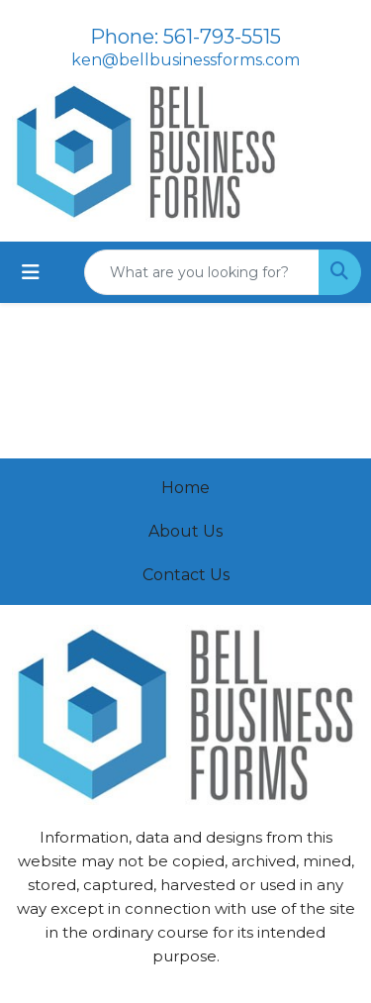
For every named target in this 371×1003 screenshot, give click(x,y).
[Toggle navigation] (30, 272)
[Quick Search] (202, 272)
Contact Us (186, 574)
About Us (185, 531)
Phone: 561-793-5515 (185, 37)
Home (185, 487)
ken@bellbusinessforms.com (185, 59)
